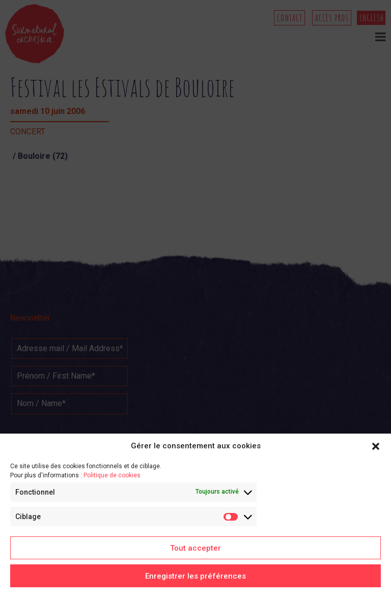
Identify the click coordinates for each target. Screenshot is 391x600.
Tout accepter (195, 548)
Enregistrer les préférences (195, 576)
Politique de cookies (112, 475)
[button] (376, 446)
